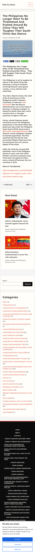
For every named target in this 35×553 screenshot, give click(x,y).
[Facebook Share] (5, 61)
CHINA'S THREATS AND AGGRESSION (15, 229)
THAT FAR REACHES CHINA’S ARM (13, 409)
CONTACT (6, 378)
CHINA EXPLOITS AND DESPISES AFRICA (15, 311)
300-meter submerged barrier (15, 131)
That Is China (9, 4)
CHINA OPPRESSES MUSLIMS (12, 329)
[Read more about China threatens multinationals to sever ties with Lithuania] (17, 242)
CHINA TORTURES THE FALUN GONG (14, 338)
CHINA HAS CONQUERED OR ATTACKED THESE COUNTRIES (14, 445)
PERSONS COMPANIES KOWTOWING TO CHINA (17, 393)
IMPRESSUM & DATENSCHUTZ (12, 387)
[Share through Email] (17, 61)
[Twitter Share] (11, 61)
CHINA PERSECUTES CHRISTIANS (13, 332)
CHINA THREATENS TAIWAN (11, 335)
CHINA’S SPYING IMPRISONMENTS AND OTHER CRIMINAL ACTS (16, 478)
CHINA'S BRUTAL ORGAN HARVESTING (14, 341)
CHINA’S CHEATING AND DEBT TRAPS (17, 439)
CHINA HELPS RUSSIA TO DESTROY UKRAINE (16, 319)
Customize (17, 544)
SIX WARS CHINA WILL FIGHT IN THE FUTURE (16, 401)
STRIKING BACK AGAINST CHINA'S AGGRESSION (17, 404)
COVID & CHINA (7, 381)
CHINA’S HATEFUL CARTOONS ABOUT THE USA (17, 487)
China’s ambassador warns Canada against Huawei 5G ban (16, 223)
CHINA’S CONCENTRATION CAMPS (13, 375)
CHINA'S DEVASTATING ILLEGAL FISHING (15, 352)
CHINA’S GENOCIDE (17, 462)
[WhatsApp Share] (24, 61)
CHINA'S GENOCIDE (9, 356)
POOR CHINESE (7, 398)
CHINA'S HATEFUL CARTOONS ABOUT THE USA (17, 362)
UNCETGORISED (8, 412)
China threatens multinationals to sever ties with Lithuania (16, 254)
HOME (17, 430)
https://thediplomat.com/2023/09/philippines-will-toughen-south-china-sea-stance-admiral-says (17, 173)
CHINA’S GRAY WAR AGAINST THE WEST (15, 458)
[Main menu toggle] (30, 4)
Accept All (17, 539)
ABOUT (5, 302)
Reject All (17, 549)
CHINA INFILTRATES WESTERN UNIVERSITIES (16, 324)
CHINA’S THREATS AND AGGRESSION (17, 442)
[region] (17, 537)
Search (5, 280)
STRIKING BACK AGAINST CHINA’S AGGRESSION (16, 482)
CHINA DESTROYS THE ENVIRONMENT (14, 308)
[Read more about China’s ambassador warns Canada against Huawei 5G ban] (17, 209)
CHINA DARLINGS (8, 305)
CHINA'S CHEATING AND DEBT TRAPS (14, 344)
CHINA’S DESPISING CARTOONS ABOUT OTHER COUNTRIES (15, 503)
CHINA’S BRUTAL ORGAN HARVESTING (17, 468)
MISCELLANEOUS (8, 390)
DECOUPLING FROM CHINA (11, 384)
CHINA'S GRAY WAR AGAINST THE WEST (15, 359)
